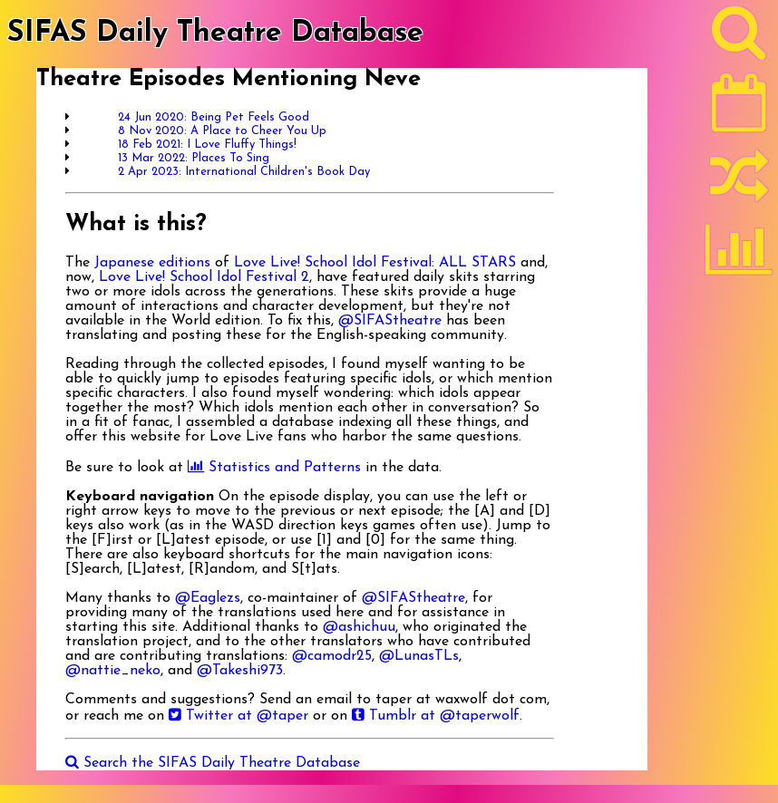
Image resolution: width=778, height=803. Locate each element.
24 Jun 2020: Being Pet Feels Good (213, 117)
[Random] (739, 184)
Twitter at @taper (238, 716)
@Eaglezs (207, 598)
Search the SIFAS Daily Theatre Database (212, 763)
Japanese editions (152, 263)
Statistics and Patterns (274, 467)
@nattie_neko (112, 670)
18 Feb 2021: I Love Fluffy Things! (207, 144)
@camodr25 (332, 656)
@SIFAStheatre (390, 321)
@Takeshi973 (240, 670)
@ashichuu (359, 627)
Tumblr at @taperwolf (436, 716)
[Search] (739, 37)
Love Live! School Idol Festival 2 (204, 277)
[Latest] (739, 109)
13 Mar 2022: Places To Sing (193, 158)
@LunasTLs (419, 656)
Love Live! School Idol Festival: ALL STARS (375, 263)
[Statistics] (739, 256)
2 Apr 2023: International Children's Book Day (244, 172)
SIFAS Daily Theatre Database (215, 33)
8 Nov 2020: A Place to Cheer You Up (222, 131)
